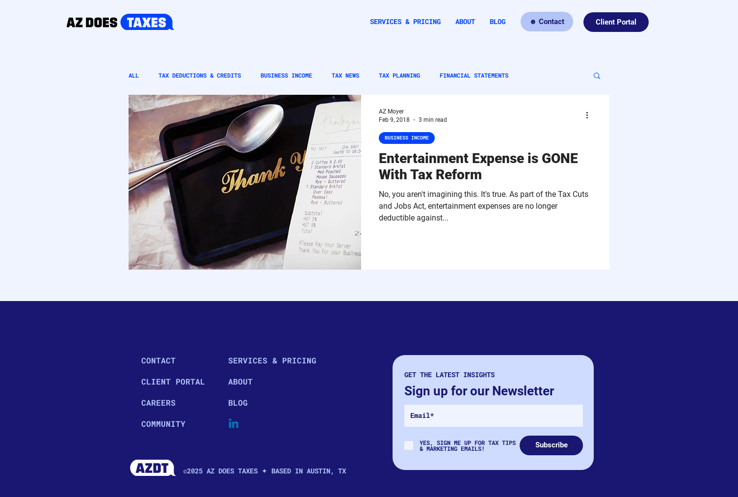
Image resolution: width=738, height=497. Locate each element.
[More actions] (590, 115)
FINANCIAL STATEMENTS (474, 75)
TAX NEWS (345, 75)
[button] (597, 76)
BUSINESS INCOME (286, 75)
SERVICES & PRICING (262, 360)
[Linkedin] (233, 424)
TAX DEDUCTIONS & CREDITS (199, 75)
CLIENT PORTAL (173, 381)
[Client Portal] (616, 22)
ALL (134, 75)
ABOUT (240, 381)
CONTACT (158, 360)
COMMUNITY (163, 423)
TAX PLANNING (399, 75)
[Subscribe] (551, 445)
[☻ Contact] (547, 21)
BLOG (238, 402)
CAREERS (158, 402)
